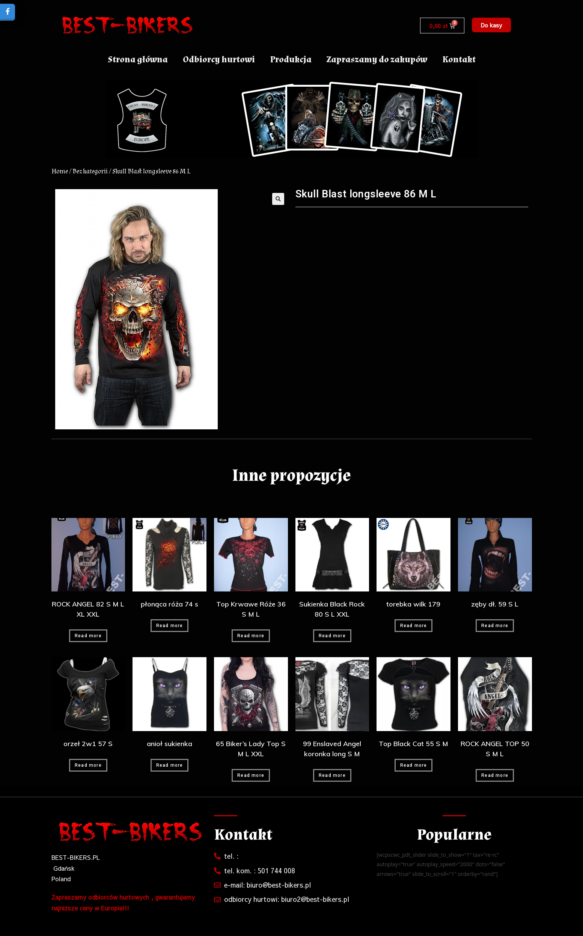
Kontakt (459, 59)
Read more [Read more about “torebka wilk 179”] (413, 625)
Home (59, 171)
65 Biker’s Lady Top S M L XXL (251, 748)
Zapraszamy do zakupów (377, 59)
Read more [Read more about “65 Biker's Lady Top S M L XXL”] (250, 775)
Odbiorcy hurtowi (219, 59)
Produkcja (291, 59)
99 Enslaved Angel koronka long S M (332, 748)
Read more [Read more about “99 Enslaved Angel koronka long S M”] (332, 775)
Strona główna (138, 59)
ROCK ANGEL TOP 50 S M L (495, 748)
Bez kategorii (90, 171)
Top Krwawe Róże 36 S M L (251, 609)
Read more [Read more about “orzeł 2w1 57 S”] (88, 765)
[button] (491, 25)
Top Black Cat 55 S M (413, 743)
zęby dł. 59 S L (494, 604)
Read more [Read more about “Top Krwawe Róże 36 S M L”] (250, 635)
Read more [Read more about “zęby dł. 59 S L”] (494, 625)
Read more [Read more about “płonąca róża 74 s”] (169, 625)
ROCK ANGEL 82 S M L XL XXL (88, 609)
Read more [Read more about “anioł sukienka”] (169, 765)
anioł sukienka (169, 743)
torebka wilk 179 (413, 604)
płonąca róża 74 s (169, 604)
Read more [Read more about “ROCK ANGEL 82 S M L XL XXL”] (88, 635)
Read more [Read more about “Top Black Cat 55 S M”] (413, 765)
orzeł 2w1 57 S (88, 743)
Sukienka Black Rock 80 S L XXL (332, 609)
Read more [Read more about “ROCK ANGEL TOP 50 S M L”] (494, 775)
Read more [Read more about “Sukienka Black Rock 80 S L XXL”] (332, 635)
